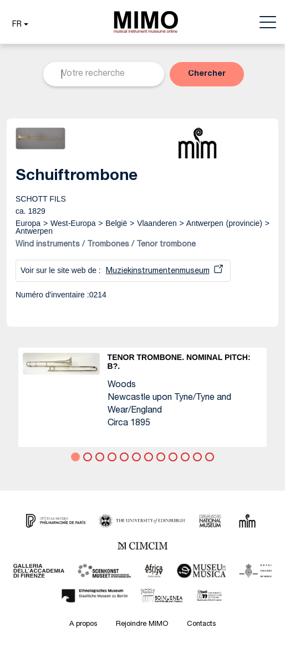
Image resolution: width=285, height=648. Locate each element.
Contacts (201, 624)
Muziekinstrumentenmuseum (158, 271)
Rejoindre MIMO (142, 624)
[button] (19, 24)
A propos (83, 624)
